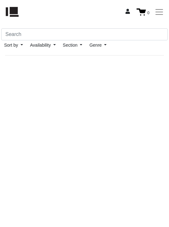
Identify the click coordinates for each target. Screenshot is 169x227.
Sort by (11, 45)
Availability (41, 45)
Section (71, 45)
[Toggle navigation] (159, 12)
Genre (96, 45)
